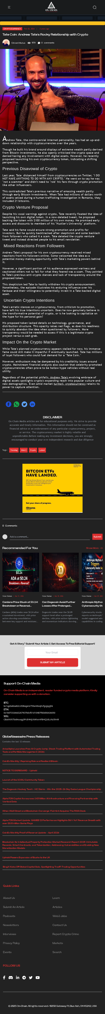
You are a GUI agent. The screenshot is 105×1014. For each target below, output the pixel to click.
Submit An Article (14, 907)
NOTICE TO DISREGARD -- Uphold (19, 771)
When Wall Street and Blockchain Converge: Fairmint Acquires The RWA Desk (44, 811)
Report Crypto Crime (65, 934)
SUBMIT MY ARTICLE (52, 662)
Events (7, 952)
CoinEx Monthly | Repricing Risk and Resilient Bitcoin (30, 761)
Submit (97, 537)
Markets (57, 943)
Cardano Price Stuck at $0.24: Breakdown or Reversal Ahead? (20, 604)
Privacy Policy (11, 943)
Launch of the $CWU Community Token (23, 780)
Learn (56, 898)
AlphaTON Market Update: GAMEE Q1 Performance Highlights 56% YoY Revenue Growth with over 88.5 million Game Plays (51, 822)
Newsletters (11, 925)
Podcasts (9, 916)
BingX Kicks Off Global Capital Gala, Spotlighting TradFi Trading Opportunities (43, 867)
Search (57, 952)
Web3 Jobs (59, 916)
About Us (9, 898)
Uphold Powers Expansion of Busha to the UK (26, 858)
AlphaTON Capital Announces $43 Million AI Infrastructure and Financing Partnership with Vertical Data (50, 800)
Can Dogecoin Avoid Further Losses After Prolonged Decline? (58, 604)
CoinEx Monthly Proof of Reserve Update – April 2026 (30, 833)
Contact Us (59, 925)
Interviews (9, 934)
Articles (57, 907)
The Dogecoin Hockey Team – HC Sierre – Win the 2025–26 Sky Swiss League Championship (51, 789)
